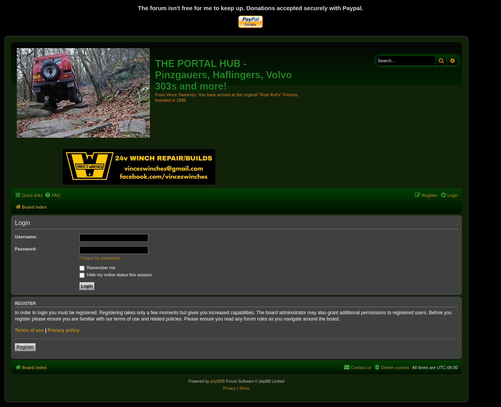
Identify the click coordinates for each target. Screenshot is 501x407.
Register (25, 347)
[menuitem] (52, 195)
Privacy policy (63, 330)
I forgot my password (99, 258)
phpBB (216, 381)
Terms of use (29, 330)
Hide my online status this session (115, 274)
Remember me (97, 267)
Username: (26, 236)
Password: (26, 249)
